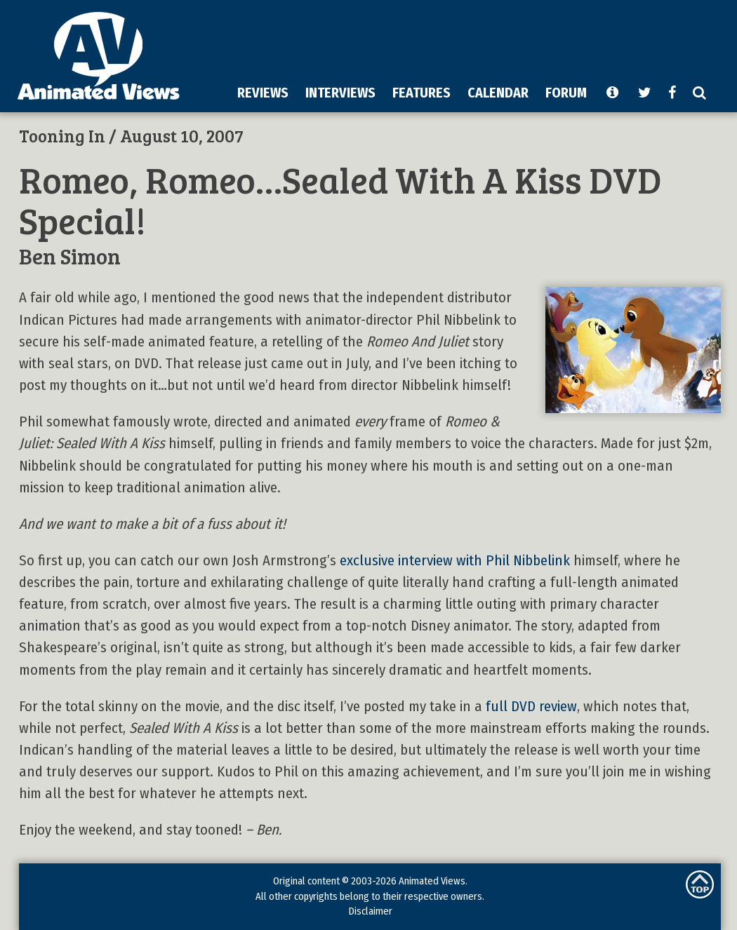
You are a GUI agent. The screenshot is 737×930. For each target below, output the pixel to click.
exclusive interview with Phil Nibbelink (455, 561)
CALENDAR (498, 92)
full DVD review (531, 706)
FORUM (566, 92)
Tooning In (62, 135)
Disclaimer (370, 911)
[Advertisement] (381, 108)
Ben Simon (70, 256)
